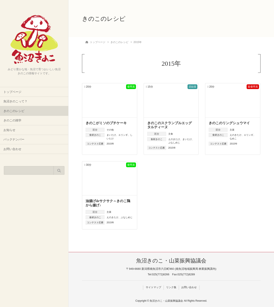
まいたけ (111, 135)
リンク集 (171, 287)
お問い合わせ (12, 149)
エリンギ (123, 135)
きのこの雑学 (12, 120)
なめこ (233, 138)
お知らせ (9, 130)
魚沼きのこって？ (15, 101)
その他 (110, 129)
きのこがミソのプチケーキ (106, 123)
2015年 (110, 143)
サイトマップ (153, 287)
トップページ (12, 92)
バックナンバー (13, 139)
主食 (170, 134)
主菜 (232, 129)
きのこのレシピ (13, 111)
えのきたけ (174, 139)
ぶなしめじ (174, 142)
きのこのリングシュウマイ (229, 123)
